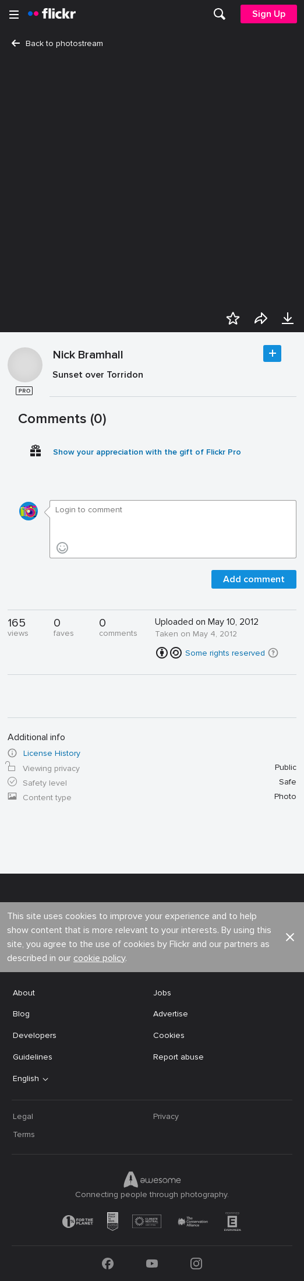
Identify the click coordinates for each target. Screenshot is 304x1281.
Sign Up (268, 14)
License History (51, 753)
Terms (24, 1134)
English (26, 1078)
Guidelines (32, 1057)
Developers (34, 1035)
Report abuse (178, 1057)
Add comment (254, 579)
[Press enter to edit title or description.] (173, 377)
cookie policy (99, 958)
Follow (272, 353)
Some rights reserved (225, 653)
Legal (23, 1116)
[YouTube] (152, 1264)
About (24, 993)
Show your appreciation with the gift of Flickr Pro (147, 452)
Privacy (166, 1116)
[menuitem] (220, 14)
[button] (273, 653)
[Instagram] (196, 1264)
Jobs (162, 993)
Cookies (169, 1035)
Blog (21, 1014)
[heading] (52, 14)
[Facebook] (108, 1264)
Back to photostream (57, 43)
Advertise (170, 1014)
